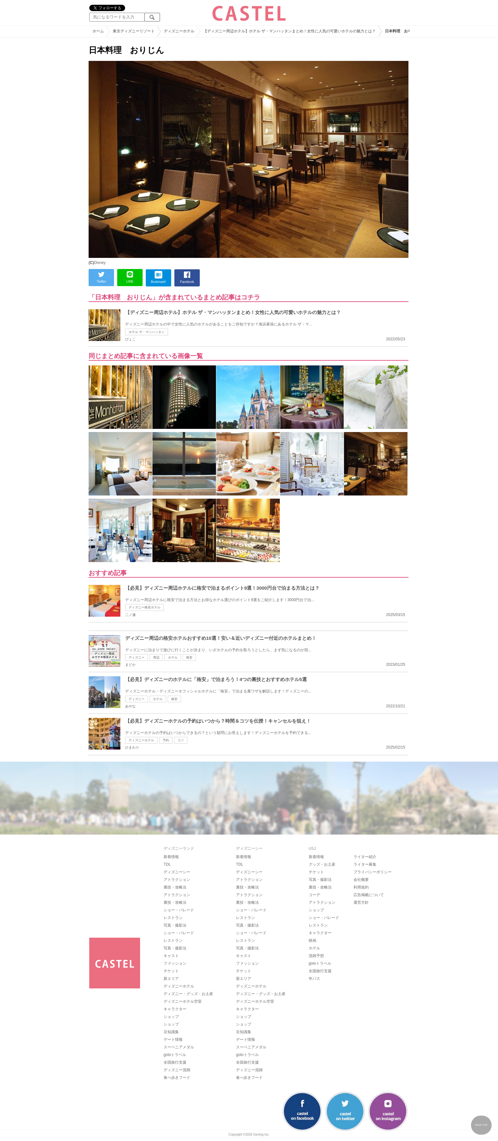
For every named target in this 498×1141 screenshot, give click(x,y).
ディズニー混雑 (177, 1070)
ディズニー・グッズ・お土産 (188, 994)
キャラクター (175, 1009)
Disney (100, 262)
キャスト (171, 956)
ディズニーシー (177, 872)
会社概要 (361, 879)
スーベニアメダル (179, 1047)
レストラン (173, 917)
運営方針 (361, 902)
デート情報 (173, 1039)
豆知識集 (171, 1032)
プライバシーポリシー (372, 872)
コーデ (314, 895)
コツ (181, 740)
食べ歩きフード (177, 1077)
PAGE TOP (481, 1125)
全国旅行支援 (175, 1062)
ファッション (175, 963)
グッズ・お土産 (322, 864)
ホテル (173, 657)
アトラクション (177, 879)
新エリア (171, 978)
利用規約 (361, 887)
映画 (312, 940)
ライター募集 (364, 864)
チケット (171, 971)
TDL (167, 864)
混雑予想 (316, 956)
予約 (166, 740)
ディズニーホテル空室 (183, 1001)
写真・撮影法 (175, 925)
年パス (314, 978)
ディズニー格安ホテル (144, 607)
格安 (189, 657)
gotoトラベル (175, 1054)
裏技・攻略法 (175, 887)
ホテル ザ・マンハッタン (147, 332)
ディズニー (137, 657)
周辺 (156, 657)
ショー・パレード (179, 910)
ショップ (171, 1016)
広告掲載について (368, 895)
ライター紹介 (364, 857)
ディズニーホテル (141, 740)
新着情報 (171, 857)
